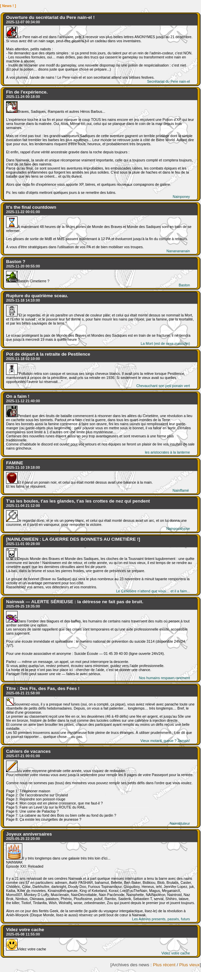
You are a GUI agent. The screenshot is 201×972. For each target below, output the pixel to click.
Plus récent (164, 964)
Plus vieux (189, 964)
